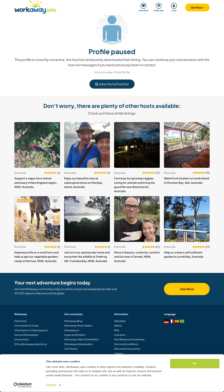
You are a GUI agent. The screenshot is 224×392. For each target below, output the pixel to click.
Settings (51, 385)
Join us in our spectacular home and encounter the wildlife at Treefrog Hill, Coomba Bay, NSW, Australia (87, 257)
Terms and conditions (126, 344)
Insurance (119, 334)
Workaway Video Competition (81, 339)
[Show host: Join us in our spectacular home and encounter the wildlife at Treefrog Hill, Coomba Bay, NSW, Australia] (87, 219)
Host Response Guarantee (129, 339)
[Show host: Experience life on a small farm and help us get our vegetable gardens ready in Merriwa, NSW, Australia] (37, 219)
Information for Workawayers (31, 330)
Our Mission (71, 348)
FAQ (116, 330)
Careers (119, 353)
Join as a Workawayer (26, 334)
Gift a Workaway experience (30, 344)
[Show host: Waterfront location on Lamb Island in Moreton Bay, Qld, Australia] (187, 145)
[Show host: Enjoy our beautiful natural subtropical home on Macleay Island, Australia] (87, 145)
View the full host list (112, 84)
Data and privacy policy (127, 348)
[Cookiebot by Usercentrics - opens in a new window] (22, 385)
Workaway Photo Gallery (78, 325)
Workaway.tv (71, 330)
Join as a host (21, 339)
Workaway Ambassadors (78, 344)
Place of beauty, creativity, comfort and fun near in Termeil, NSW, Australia (137, 257)
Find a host (20, 320)
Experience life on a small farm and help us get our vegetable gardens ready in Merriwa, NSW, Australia (36, 257)
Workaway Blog (73, 320)
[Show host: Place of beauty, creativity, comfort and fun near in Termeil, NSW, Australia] (137, 219)
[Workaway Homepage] (35, 6)
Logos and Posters (74, 334)
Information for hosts (26, 325)
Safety (118, 325)
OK (195, 363)
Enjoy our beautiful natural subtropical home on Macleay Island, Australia (83, 182)
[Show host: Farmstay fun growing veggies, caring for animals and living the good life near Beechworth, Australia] (137, 145)
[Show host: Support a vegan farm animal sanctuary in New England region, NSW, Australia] (37, 145)
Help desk (120, 320)
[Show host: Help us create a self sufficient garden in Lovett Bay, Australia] (187, 219)
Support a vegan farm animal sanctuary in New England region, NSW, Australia (35, 182)
